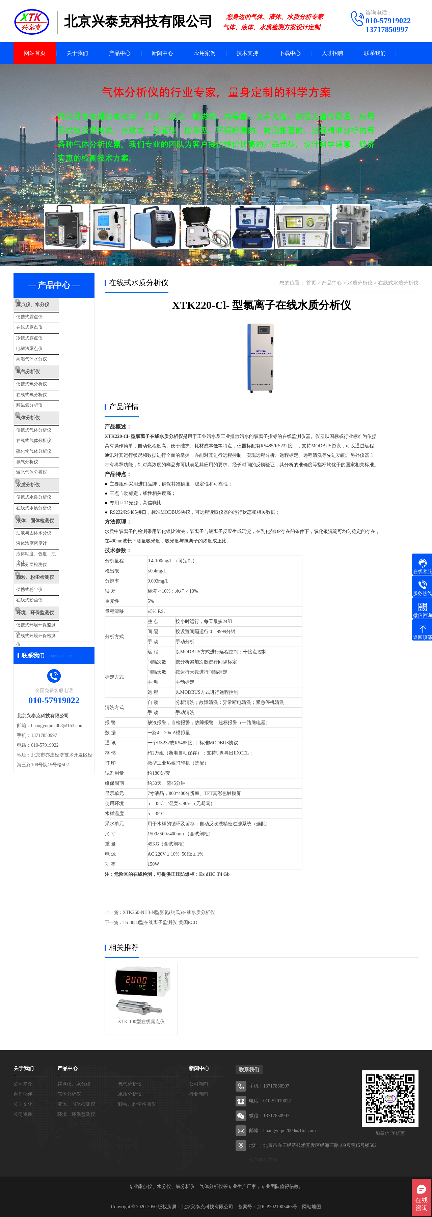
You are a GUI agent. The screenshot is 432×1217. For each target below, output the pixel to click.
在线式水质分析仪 (46, 480)
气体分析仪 (42, 403)
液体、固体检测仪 (49, 492)
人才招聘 (332, 53)
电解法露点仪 (42, 342)
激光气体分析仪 (44, 449)
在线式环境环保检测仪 (51, 592)
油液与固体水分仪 (46, 502)
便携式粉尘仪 (42, 552)
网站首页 (35, 53)
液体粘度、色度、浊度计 (53, 521)
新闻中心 (162, 53)
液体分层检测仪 (44, 530)
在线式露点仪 (42, 324)
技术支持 (247, 53)
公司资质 (23, 1114)
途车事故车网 (263, 1160)
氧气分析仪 (42, 363)
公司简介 (23, 1084)
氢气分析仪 (40, 440)
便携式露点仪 (42, 315)
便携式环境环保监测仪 (51, 583)
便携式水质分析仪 (46, 471)
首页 (311, 283)
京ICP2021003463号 (277, 1206)
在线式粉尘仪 (42, 561)
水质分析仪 (42, 461)
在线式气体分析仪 (46, 422)
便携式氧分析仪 (44, 373)
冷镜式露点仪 (42, 333)
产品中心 (120, 53)
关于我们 (77, 53)
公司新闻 (198, 1084)
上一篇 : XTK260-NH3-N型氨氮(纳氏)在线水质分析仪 (160, 912)
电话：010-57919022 (270, 1100)
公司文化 (23, 1104)
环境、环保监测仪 (49, 572)
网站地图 (311, 1206)
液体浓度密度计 (44, 511)
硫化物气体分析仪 (46, 431)
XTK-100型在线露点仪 (141, 1021)
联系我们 (375, 53)
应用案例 (205, 53)
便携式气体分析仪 (46, 413)
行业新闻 (198, 1094)
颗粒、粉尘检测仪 (49, 541)
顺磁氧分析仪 (42, 391)
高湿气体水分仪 (44, 351)
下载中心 (290, 53)
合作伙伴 (23, 1094)
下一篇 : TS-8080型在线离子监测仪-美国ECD (151, 922)
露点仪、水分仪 (47, 304)
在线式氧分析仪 (44, 382)
